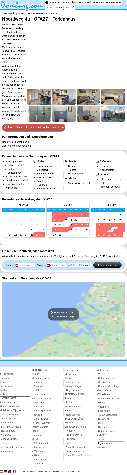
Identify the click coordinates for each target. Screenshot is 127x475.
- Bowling (37, 414)
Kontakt (101, 447)
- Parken (69, 402)
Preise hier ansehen (34, 128)
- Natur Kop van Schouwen (78, 455)
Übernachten (77, 2)
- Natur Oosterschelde (76, 447)
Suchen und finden (107, 265)
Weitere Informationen (19, 145)
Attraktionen (38, 402)
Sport (35, 439)
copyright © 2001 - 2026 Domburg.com (66, 471)
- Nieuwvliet (103, 419)
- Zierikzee (70, 443)
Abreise (41, 265)
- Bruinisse (70, 439)
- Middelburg (103, 410)
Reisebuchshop (73, 414)
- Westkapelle (104, 390)
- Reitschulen (39, 459)
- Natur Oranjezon (106, 378)
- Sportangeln (72, 370)
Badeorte (4, 378)
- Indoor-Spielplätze (42, 410)
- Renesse (70, 431)
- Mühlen (36, 390)
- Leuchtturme (39, 394)
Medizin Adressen (74, 406)
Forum (68, 410)
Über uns (101, 439)
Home (3, 370)
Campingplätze (8, 418)
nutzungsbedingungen (25, 471)
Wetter (68, 7)
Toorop (68, 378)
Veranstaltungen (113, 2)
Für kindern (6, 386)
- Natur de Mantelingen (108, 386)
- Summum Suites (9, 414)
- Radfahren (38, 447)
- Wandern (37, 451)
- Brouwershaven (73, 435)
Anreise (9, 265)
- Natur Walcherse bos (108, 398)
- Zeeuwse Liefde (9, 439)
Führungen (37, 435)
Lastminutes (6, 451)
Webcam (65, 2)
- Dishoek (102, 402)
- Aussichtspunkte (41, 398)
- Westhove (5, 435)
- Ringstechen (72, 390)
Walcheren (102, 370)
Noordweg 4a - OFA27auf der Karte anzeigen (63, 314)
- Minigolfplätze (40, 418)
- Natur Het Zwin (105, 431)
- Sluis (100, 423)
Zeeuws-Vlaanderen (107, 415)
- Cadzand (102, 427)
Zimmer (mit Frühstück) (12, 447)
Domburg (54, 2)
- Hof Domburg (7, 431)
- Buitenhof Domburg (10, 426)
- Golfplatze (38, 463)
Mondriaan (70, 374)
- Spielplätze (38, 406)
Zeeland (69, 422)
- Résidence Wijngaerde (12, 410)
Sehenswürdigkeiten (42, 378)
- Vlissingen (103, 406)
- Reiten (36, 455)
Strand (88, 2)
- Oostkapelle (103, 382)
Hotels (3, 443)
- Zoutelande (103, 394)
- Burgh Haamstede (75, 451)
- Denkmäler (38, 386)
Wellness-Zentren (41, 423)
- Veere (100, 374)
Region (59, 7)
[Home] (47, 2)
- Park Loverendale (9, 406)
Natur (35, 431)
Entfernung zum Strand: (112, 179)
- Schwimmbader (41, 443)
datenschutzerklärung (42, 471)
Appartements (7, 402)
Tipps (3, 382)
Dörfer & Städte (40, 427)
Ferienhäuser (6, 422)
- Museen (37, 382)
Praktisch (50, 7)
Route (68, 398)
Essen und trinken (74, 382)
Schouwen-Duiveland (75, 426)
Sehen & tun (98, 2)
